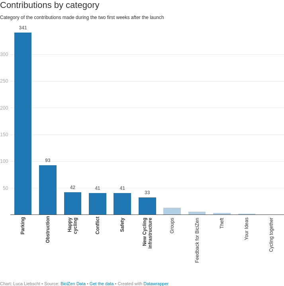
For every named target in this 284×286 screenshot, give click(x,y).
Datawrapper (155, 283)
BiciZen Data (73, 283)
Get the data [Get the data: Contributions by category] (102, 283)
